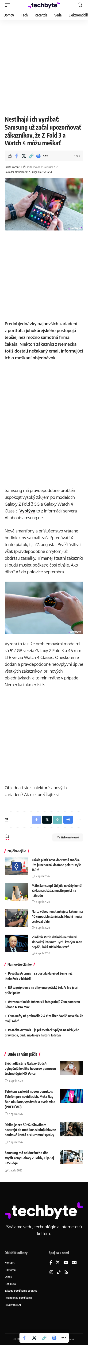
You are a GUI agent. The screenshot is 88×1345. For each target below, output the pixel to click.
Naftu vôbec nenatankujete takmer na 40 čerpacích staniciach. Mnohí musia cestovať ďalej (57, 916)
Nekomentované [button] (68, 837)
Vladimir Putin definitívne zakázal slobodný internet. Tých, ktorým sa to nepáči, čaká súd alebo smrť (57, 942)
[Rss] (66, 1272)
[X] (58, 1262)
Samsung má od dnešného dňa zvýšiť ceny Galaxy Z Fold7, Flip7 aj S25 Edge (29, 1158)
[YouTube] (66, 1262)
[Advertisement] (44, 66)
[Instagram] (51, 1272)
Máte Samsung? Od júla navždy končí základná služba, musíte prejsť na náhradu (57, 890)
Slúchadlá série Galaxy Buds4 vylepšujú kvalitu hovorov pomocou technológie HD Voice (30, 1068)
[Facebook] (51, 1262)
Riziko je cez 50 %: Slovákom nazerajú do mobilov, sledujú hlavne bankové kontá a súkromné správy (30, 1130)
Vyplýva (27, 510)
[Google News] (74, 1262)
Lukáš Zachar (12, 167)
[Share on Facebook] (16, 156)
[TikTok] (58, 1272)
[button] (9, 5)
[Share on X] (23, 156)
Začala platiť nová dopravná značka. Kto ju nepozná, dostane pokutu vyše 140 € (56, 865)
